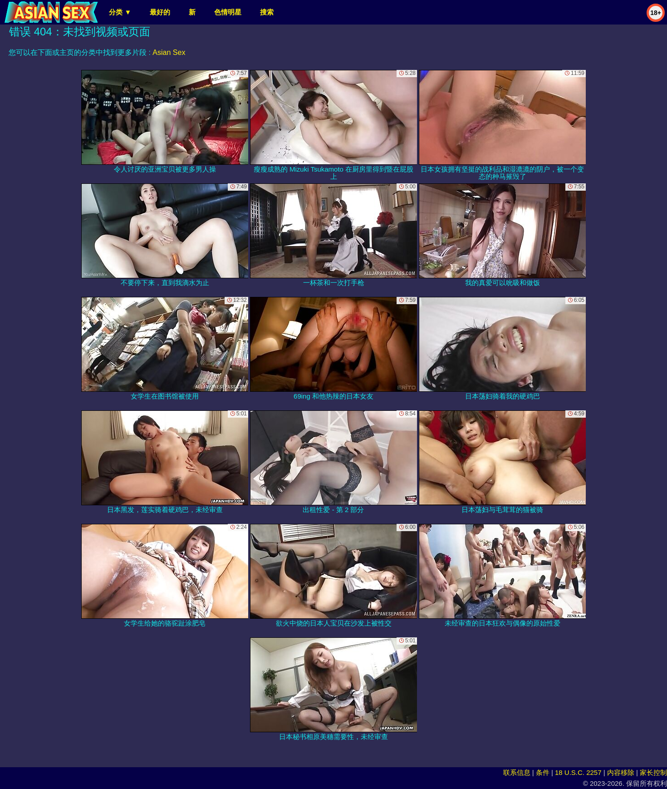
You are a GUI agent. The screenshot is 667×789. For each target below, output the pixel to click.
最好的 (160, 12)
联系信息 (516, 772)
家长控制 (653, 772)
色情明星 (227, 12)
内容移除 (620, 772)
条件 (542, 772)
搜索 (267, 12)
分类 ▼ (120, 12)
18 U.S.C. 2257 (578, 772)
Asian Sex (168, 52)
